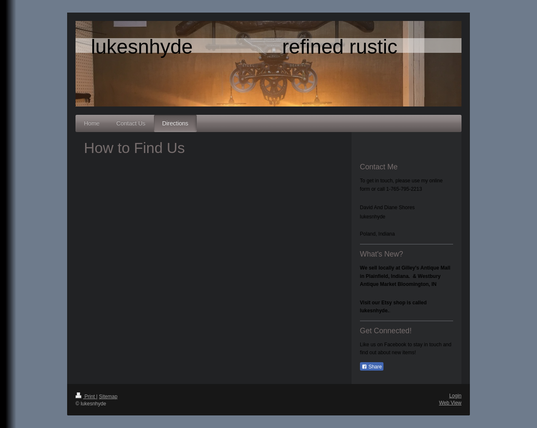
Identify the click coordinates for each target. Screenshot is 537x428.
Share (372, 367)
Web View (450, 403)
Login (455, 396)
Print (86, 396)
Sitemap (108, 396)
